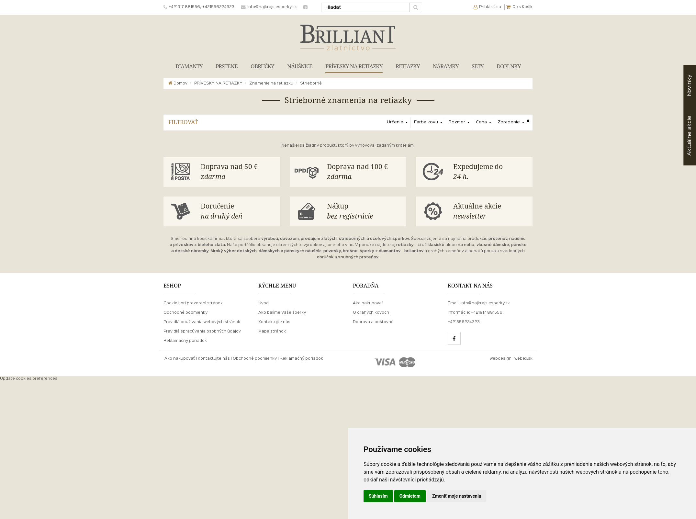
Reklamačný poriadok (185, 341)
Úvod (263, 303)
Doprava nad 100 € (364, 172)
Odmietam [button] (410, 496)
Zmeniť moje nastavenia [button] (456, 496)
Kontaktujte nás (274, 322)
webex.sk (523, 358)
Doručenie (238, 211)
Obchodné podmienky (185, 312)
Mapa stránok (272, 331)
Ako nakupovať (368, 303)
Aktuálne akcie (490, 211)
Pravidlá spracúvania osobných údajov (202, 331)
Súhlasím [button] (378, 496)
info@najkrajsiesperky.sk (485, 303)
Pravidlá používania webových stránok (201, 322)
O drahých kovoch (371, 312)
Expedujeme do (490, 172)
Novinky (689, 85)
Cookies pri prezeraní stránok (193, 303)
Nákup (364, 211)
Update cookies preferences (28, 378)
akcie (689, 136)
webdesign (500, 358)
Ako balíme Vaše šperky (282, 312)
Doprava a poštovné (373, 322)
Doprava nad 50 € (238, 172)
